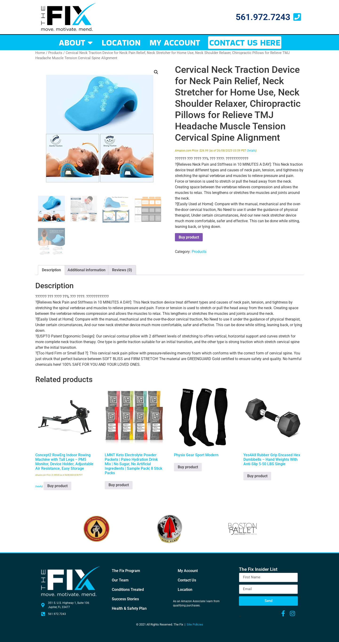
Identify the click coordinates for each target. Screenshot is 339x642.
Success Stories (125, 599)
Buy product (189, 237)
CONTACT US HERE (244, 42)
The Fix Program (126, 570)
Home (40, 53)
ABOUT (76, 42)
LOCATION (121, 42)
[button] (156, 72)
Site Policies (195, 624)
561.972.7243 (263, 17)
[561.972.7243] (297, 17)
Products (55, 53)
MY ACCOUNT (174, 42)
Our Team (120, 580)
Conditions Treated (128, 589)
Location (185, 589)
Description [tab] (51, 270)
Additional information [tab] (86, 270)
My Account (188, 570)
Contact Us (187, 580)
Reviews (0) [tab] (122, 270)
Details (251, 150)
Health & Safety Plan (129, 608)
